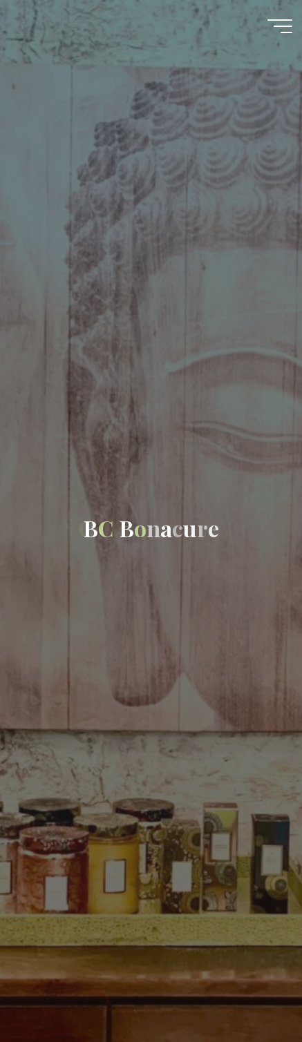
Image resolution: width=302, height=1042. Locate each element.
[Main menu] (279, 26)
